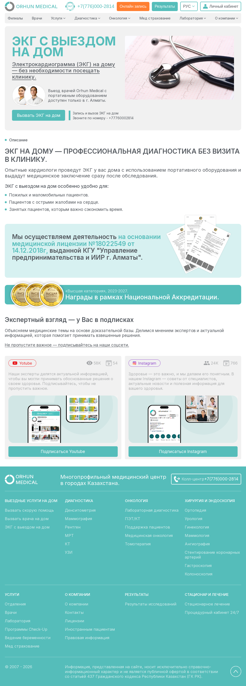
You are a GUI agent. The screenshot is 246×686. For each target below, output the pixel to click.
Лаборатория (192, 18)
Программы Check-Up (26, 629)
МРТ (69, 535)
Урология (193, 518)
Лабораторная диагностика (151, 510)
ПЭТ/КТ (132, 518)
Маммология (197, 535)
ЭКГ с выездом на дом (27, 527)
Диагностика (87, 18)
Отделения (15, 604)
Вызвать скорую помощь (29, 510)
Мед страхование (155, 18)
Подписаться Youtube (63, 451)
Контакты (74, 612)
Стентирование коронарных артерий (212, 555)
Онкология (119, 18)
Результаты (165, 6)
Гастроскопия (198, 565)
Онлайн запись (133, 6)
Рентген (72, 527)
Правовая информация (87, 637)
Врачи (37, 18)
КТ (67, 543)
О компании (226, 18)
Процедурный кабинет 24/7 (212, 612)
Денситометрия (80, 510)
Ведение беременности (27, 637)
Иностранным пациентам (90, 629)
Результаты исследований (150, 604)
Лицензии (74, 620)
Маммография (78, 518)
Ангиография (197, 543)
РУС (189, 6)
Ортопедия (195, 510)
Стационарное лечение (207, 604)
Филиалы (15, 18)
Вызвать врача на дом (27, 518)
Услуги (58, 18)
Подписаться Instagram (183, 451)
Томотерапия (138, 543)
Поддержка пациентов (147, 527)
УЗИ (69, 552)
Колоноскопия (198, 574)
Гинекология (197, 527)
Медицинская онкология (149, 535)
